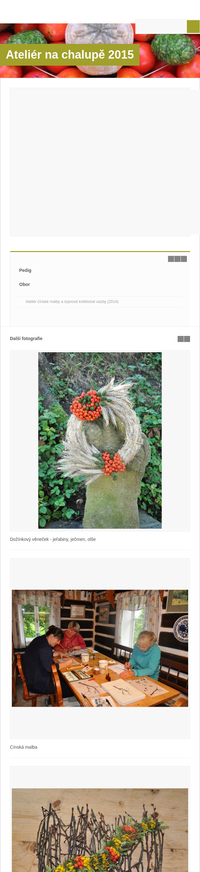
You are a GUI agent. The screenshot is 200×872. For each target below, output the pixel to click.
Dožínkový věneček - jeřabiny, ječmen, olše (53, 539)
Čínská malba (23, 747)
